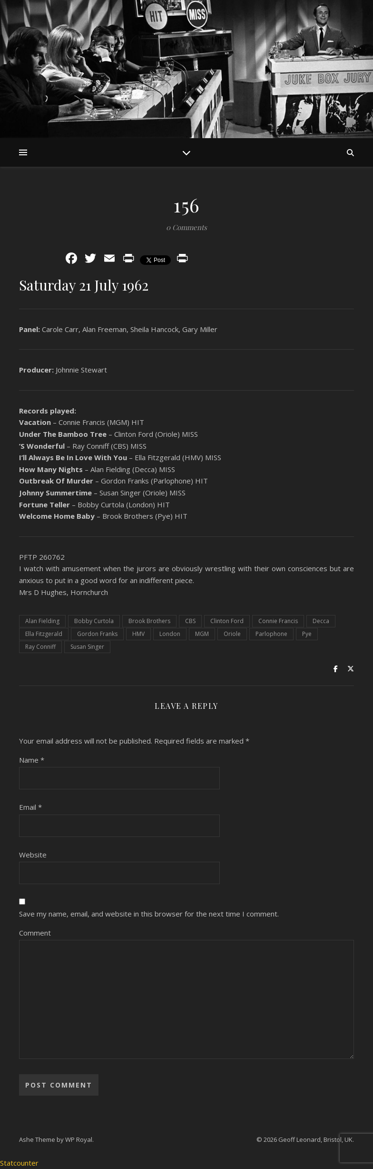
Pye (307, 634)
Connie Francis (278, 621)
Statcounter (19, 1163)
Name (31, 760)
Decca (321, 621)
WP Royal (78, 1139)
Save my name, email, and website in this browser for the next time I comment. (149, 913)
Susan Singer (87, 647)
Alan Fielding (42, 621)
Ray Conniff (40, 647)
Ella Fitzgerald (43, 634)
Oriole (232, 634)
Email (30, 807)
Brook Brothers (149, 621)
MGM (202, 634)
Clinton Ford (227, 621)
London (169, 634)
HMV (138, 634)
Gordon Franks (97, 634)
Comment (35, 932)
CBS (190, 621)
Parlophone (271, 634)
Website (33, 854)
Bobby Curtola (94, 621)
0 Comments (186, 227)
